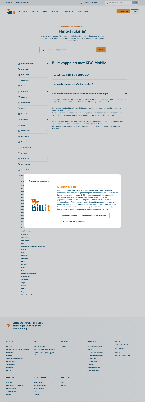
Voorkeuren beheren (69, 215)
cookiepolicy (77, 207)
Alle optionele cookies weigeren (73, 221)
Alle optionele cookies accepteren (94, 215)
